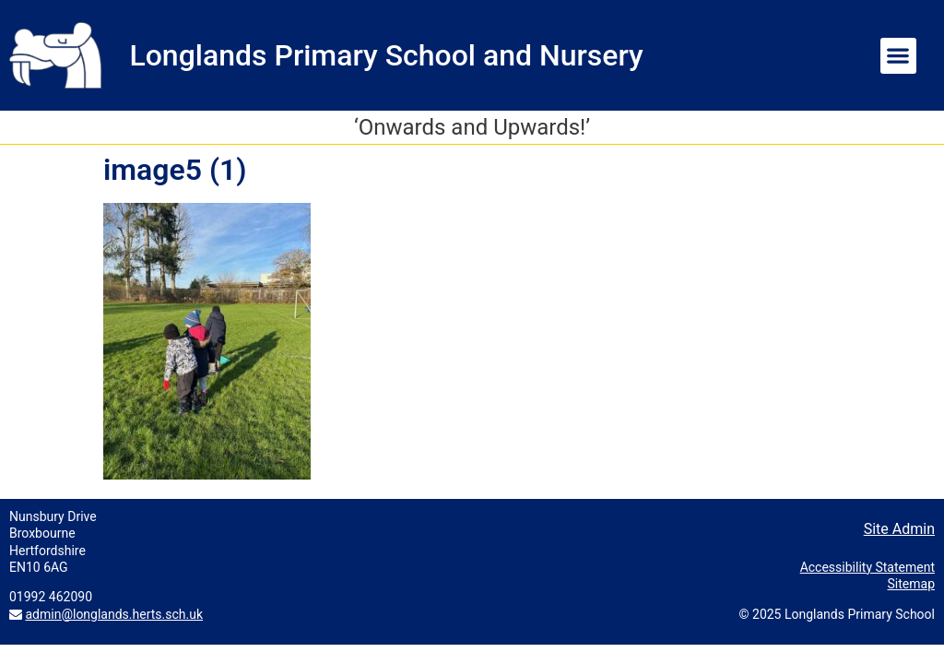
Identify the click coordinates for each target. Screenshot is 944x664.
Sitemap (911, 583)
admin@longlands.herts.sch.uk (114, 614)
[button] (898, 56)
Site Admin (899, 529)
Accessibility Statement (867, 567)
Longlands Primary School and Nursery (386, 55)
